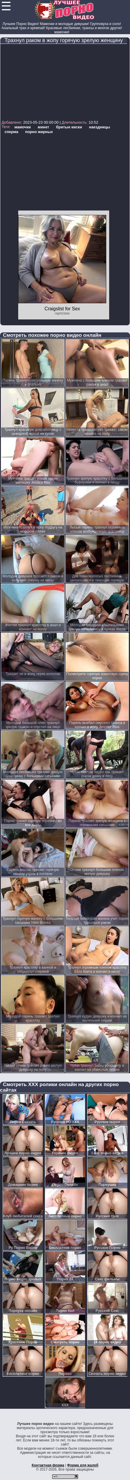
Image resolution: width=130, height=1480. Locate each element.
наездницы (99, 127)
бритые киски (69, 127)
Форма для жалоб (83, 1465)
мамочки (22, 127)
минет (43, 127)
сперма (11, 132)
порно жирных (39, 132)
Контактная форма (48, 1465)
